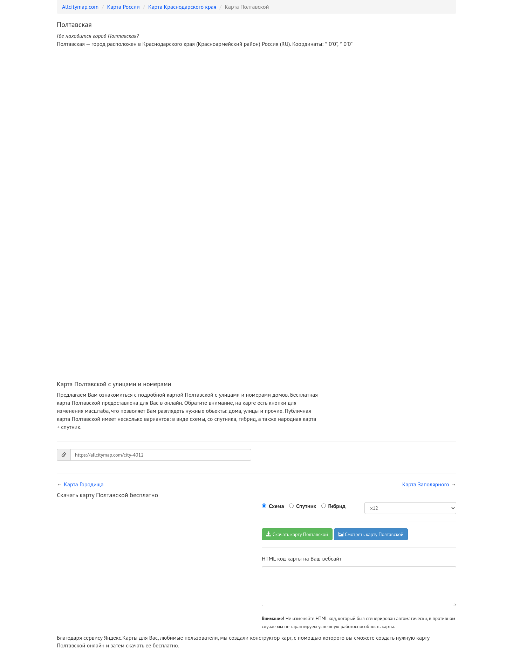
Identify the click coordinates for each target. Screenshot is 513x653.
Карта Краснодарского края (182, 6)
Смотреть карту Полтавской (370, 534)
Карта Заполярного (425, 484)
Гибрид (337, 505)
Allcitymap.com (80, 6)
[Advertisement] (256, 106)
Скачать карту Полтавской (297, 534)
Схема (276, 505)
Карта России (123, 6)
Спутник (306, 505)
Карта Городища (83, 484)
